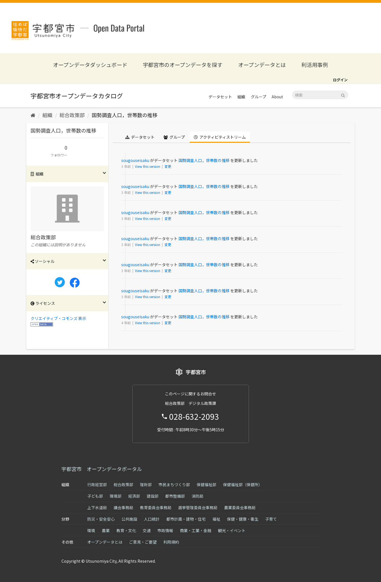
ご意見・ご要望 (143, 542)
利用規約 (171, 542)
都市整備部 (175, 496)
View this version (148, 166)
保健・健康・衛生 (242, 519)
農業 (106, 530)
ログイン (340, 79)
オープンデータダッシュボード (90, 64)
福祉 (216, 519)
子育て (271, 519)
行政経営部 (97, 484)
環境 (91, 530)
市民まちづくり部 (174, 484)
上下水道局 (97, 507)
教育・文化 (126, 530)
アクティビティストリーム (220, 137)
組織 (241, 96)
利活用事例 (314, 64)
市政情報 (165, 530)
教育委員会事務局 (155, 507)
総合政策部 (72, 115)
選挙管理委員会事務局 (197, 507)
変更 (167, 166)
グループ (258, 96)
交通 (147, 530)
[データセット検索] (320, 95)
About (277, 96)
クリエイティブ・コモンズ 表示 (58, 318)
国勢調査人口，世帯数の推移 (124, 115)
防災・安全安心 (101, 519)
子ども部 (95, 496)
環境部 (115, 496)
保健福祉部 (206, 484)
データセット (220, 96)
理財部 (146, 484)
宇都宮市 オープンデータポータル (101, 468)
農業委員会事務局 (240, 507)
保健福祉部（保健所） (242, 484)
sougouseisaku (135, 160)
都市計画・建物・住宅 (186, 519)
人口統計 (152, 519)
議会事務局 (123, 507)
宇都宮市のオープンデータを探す (182, 64)
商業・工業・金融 (195, 530)
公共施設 (129, 519)
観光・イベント (231, 530)
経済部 (134, 496)
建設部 (153, 496)
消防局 (197, 496)
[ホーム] (33, 115)
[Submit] (343, 94)
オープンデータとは (262, 64)
